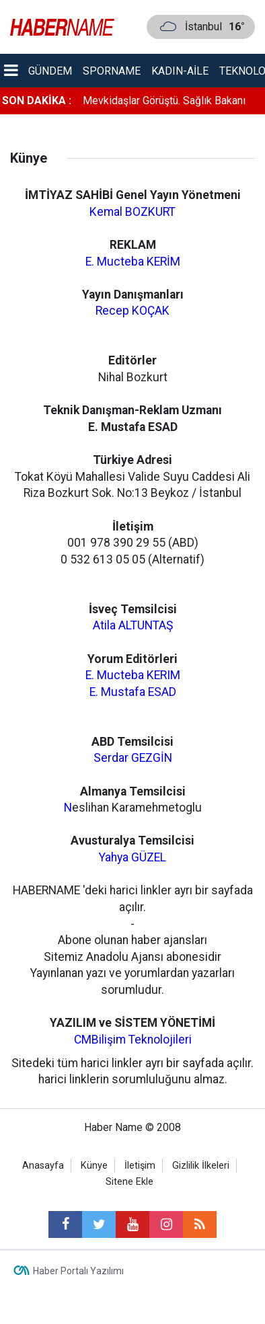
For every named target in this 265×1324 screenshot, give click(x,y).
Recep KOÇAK (132, 310)
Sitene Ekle (129, 1181)
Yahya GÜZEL (132, 857)
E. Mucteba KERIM (132, 675)
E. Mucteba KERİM (132, 261)
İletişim (139, 1165)
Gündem (50, 71)
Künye (94, 1165)
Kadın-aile (180, 71)
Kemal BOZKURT (132, 212)
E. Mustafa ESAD (132, 692)
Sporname (112, 71)
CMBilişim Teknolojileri (133, 1039)
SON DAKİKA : (36, 100)
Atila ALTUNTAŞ (133, 625)
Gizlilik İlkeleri (200, 1165)
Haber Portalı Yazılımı (78, 1270)
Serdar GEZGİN (132, 758)
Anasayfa (43, 1165)
